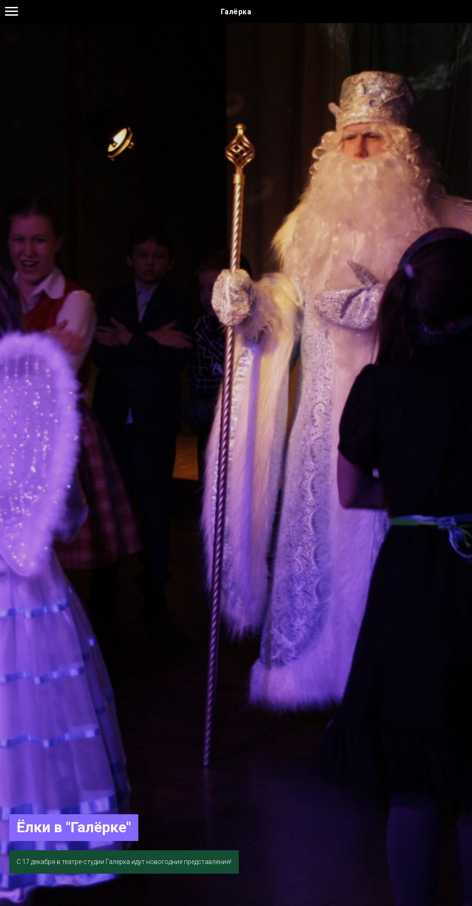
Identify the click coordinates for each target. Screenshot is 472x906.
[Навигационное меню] (11, 11)
